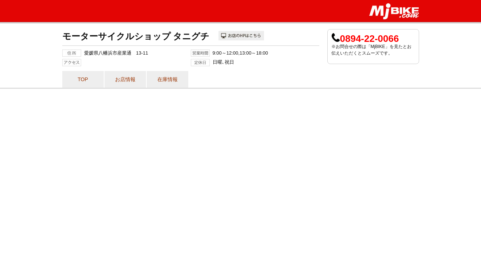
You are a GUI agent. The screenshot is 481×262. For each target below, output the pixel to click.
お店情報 (125, 79)
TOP (83, 79)
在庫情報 (167, 79)
